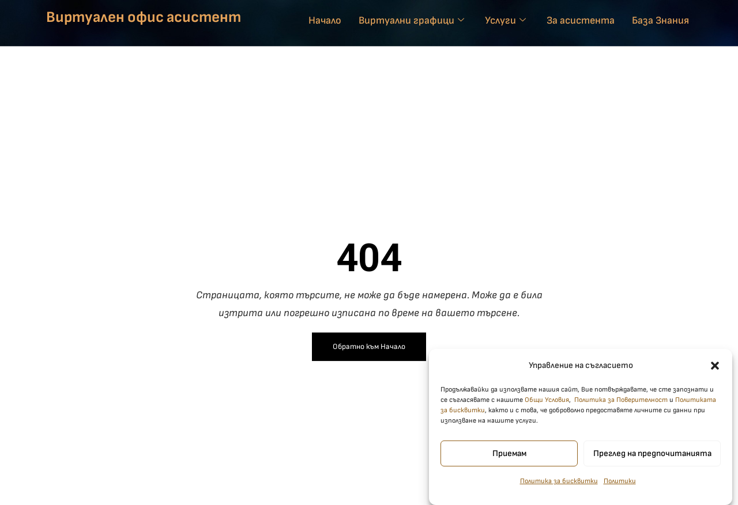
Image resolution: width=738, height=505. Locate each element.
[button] (715, 370)
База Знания (660, 20)
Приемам (509, 458)
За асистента (581, 20)
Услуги (505, 20)
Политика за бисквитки (559, 486)
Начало (324, 20)
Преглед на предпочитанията (652, 458)
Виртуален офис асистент (143, 17)
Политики (620, 486)
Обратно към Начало (369, 346)
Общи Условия (547, 405)
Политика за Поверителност (621, 405)
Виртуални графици (411, 20)
